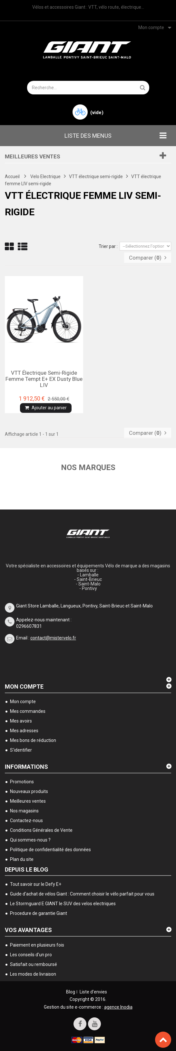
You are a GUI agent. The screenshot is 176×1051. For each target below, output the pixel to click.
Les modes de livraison (33, 974)
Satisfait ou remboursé (33, 964)
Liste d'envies (93, 991)
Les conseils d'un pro (31, 954)
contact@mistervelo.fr (53, 637)
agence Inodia (118, 1007)
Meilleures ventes (32, 156)
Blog (70, 991)
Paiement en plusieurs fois (37, 945)
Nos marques (88, 467)
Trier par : (108, 246)
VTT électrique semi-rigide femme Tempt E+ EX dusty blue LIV (44, 379)
